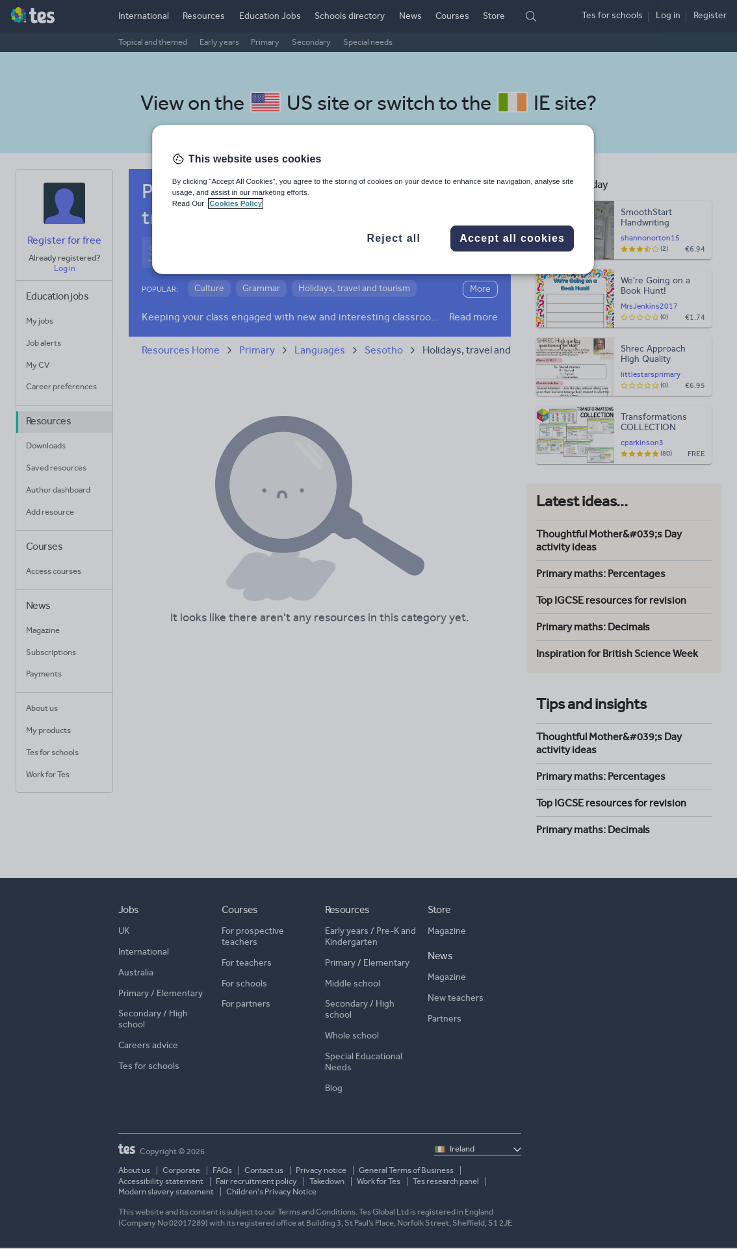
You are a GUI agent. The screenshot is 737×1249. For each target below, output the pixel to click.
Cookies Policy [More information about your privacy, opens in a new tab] (235, 203)
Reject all (393, 238)
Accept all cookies (512, 238)
